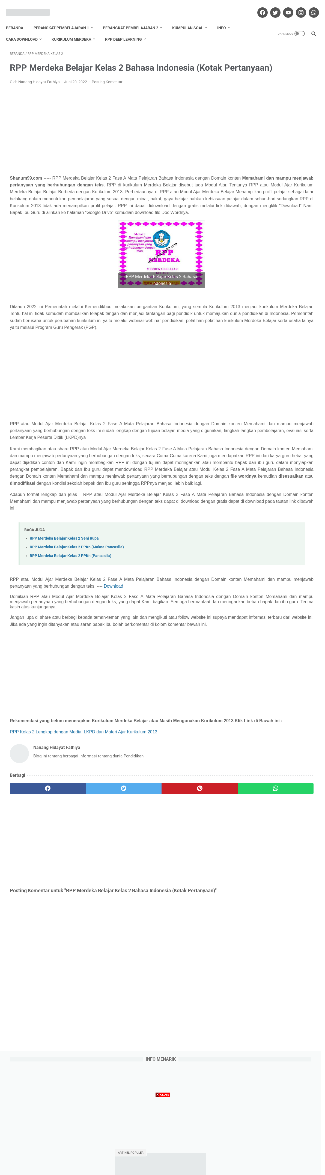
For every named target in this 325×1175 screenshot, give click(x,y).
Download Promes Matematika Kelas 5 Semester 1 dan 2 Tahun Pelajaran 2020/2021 (274, 308)
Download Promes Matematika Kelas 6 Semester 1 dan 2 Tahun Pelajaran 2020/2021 (274, 200)
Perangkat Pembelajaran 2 (134, 19)
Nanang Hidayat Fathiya (274, 569)
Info (225, 19)
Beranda (18, 19)
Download (196, 663)
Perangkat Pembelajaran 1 (65, 19)
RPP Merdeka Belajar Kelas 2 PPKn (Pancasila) (70, 633)
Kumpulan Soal (191, 19)
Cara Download (25, 30)
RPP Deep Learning (127, 30)
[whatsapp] (309, 7)
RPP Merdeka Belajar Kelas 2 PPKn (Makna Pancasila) (77, 624)
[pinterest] (137, 884)
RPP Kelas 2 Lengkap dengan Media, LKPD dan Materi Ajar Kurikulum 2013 (83, 828)
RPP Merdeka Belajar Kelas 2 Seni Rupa (64, 615)
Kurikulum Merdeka (75, 30)
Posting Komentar (107, 90)
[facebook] (258, 7)
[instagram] (296, 7)
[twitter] (271, 7)
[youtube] (284, 7)
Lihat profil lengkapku (274, 604)
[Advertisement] (112, 138)
